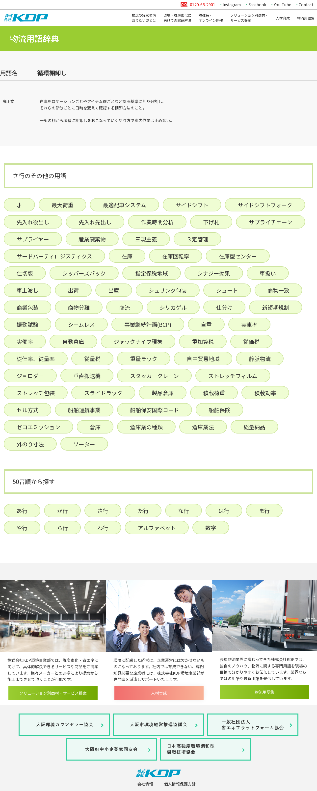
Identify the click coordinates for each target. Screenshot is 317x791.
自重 (206, 324)
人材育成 (283, 18)
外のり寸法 (30, 444)
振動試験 (27, 324)
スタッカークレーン (154, 376)
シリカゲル (173, 307)
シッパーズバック (84, 273)
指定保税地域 (151, 273)
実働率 (25, 341)
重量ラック (143, 358)
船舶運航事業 (84, 410)
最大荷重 (62, 205)
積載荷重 (214, 393)
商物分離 (79, 307)
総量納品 (254, 427)
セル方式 (27, 410)
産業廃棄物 (92, 239)
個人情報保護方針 (180, 784)
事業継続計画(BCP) (147, 324)
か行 (62, 510)
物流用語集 (306, 18)
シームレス (81, 324)
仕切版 (25, 273)
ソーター (84, 444)
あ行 (22, 510)
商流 (124, 307)
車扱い (268, 273)
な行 (183, 510)
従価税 (251, 341)
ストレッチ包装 (36, 393)
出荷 (73, 290)
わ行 (102, 528)
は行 (223, 510)
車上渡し (27, 290)
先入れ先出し (95, 222)
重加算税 (203, 341)
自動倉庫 (73, 341)
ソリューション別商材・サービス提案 (249, 18)
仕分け (224, 307)
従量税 (92, 358)
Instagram (232, 4)
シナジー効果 (213, 273)
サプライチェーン (270, 222)
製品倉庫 (163, 393)
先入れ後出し (33, 222)
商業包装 (27, 307)
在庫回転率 (175, 256)
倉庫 (95, 427)
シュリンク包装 (168, 290)
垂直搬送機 (87, 376)
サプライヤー (33, 239)
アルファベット (157, 528)
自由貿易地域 (203, 358)
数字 (210, 528)
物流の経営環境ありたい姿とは (144, 18)
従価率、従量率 (36, 358)
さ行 (102, 510)
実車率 (249, 324)
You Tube (282, 4)
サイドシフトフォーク (265, 205)
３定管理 (197, 239)
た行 (143, 510)
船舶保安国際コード (154, 410)
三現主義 (146, 239)
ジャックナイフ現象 (138, 341)
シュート (227, 290)
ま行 (264, 510)
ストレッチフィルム (232, 376)
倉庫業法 (203, 427)
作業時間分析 (157, 222)
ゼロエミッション (38, 427)
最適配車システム (124, 205)
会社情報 (145, 784)
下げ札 (211, 222)
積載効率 (265, 393)
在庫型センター (238, 256)
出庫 (113, 290)
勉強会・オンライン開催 (211, 18)
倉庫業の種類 (146, 427)
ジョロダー (30, 376)
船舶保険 (219, 410)
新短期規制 (275, 307)
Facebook (257, 4)
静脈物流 (260, 358)
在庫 (127, 256)
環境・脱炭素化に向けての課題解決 (177, 18)
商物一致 (278, 290)
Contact (306, 4)
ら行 (62, 528)
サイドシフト (192, 205)
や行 (22, 528)
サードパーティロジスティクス (54, 256)
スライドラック (103, 393)
